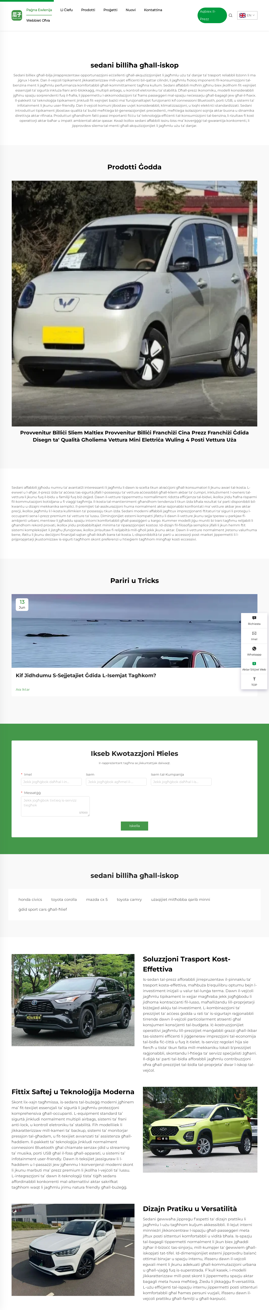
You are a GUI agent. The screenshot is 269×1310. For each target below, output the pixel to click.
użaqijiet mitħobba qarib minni (180, 899)
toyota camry (129, 899)
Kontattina (153, 10)
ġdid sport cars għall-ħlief (42, 909)
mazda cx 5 (97, 899)
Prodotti (88, 10)
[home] (17, 15)
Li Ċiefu (66, 10)
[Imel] (254, 636)
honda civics (30, 899)
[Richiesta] (254, 620)
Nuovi (131, 10)
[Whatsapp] (254, 651)
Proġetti (110, 10)
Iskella (134, 826)
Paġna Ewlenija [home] (39, 10)
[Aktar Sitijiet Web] (254, 666)
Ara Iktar (23, 689)
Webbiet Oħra (38, 21)
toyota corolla (64, 899)
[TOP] (254, 681)
